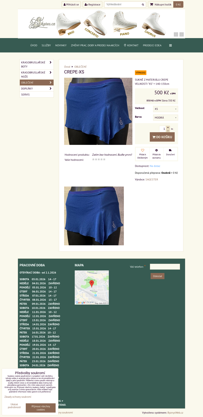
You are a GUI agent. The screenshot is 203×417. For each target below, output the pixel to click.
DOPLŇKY (37, 88)
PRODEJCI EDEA (152, 45)
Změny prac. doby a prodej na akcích (95, 45)
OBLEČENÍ (37, 82)
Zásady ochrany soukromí (17, 396)
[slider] (99, 159)
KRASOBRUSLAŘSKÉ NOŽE (37, 74)
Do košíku (162, 137)
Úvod (33, 45)
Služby (46, 45)
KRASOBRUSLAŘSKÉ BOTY (37, 64)
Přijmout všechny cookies (41, 408)
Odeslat (157, 276)
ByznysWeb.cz (175, 412)
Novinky (61, 45)
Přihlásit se (71, 4)
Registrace (92, 4)
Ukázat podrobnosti (14, 406)
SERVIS (25, 94)
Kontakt (131, 45)
